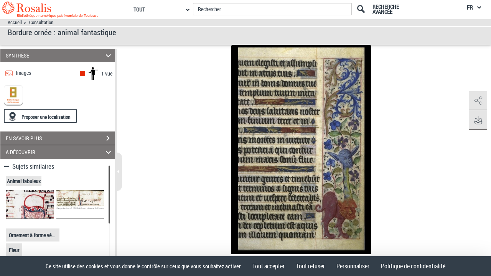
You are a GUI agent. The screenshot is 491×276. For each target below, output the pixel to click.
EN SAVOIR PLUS (60, 138)
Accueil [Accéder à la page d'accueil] (15, 22)
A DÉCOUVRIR (60, 152)
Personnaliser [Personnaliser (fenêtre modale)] (352, 266)
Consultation (41, 22)
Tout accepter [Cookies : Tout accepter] (268, 266)
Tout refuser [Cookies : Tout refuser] (310, 266)
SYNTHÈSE (60, 55)
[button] (477, 101)
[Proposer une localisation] (40, 116)
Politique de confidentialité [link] (413, 266)
